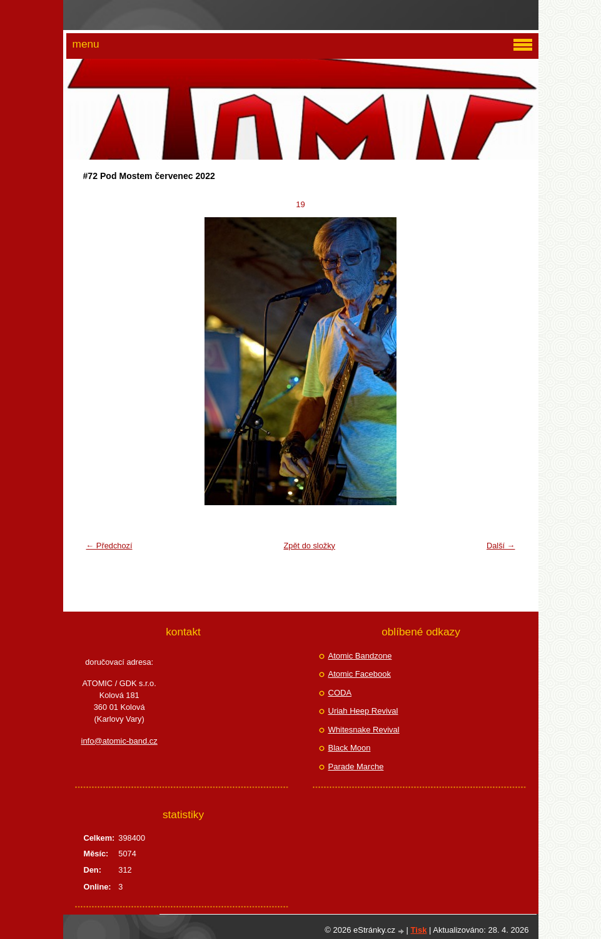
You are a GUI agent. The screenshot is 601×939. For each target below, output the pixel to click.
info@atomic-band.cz (119, 741)
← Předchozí (109, 545)
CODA (340, 692)
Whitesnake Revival (364, 729)
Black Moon (349, 747)
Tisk (419, 930)
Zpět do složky (309, 545)
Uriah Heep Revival (363, 711)
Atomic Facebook (359, 674)
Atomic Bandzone (360, 655)
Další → (501, 545)
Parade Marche (356, 766)
